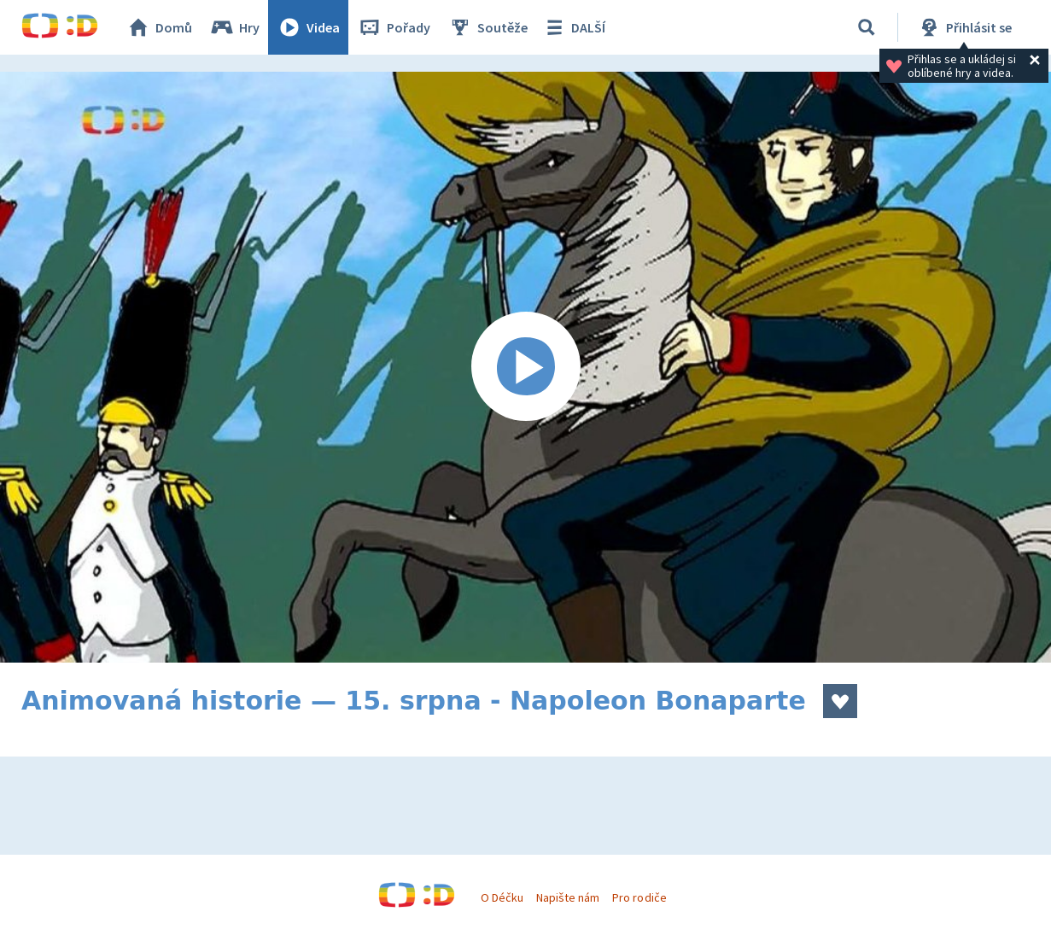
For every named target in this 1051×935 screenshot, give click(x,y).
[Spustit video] (525, 367)
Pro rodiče (639, 897)
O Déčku (502, 897)
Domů (159, 27)
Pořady (393, 27)
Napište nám (567, 897)
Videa (308, 27)
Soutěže (487, 27)
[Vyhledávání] (866, 27)
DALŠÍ (573, 27)
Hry (234, 27)
